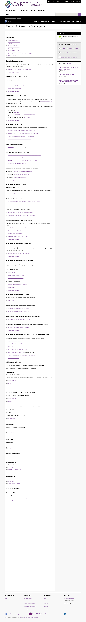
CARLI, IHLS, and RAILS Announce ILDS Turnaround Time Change (68, 81)
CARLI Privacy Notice (34, 617)
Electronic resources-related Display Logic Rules (18, 230)
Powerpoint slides (11, 418)
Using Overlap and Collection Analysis (16, 85)
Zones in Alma (11, 300)
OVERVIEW (36, 21)
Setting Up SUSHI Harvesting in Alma (16, 275)
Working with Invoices (12, 346)
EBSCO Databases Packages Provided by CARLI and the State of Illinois (23, 160)
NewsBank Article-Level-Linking (15, 233)
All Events (46, 606)
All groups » (26, 609)
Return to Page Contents (13, 72)
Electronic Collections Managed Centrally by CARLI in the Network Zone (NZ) (24, 155)
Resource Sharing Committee (30, 606)
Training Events (47, 609)
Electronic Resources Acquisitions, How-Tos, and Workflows (20, 53)
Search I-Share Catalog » (12, 614)
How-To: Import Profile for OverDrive (16, 352)
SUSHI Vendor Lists (12, 287)
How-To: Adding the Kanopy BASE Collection (17, 349)
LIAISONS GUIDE (55, 21)
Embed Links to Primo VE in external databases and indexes (20, 227)
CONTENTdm (7, 601)
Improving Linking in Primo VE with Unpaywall (18, 236)
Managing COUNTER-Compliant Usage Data (17, 284)
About (8, 14)
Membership (24, 10)
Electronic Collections (12, 45)
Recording (10, 383)
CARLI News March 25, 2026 (66, 74)
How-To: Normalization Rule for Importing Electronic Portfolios (21, 355)
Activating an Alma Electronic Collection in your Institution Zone (21, 130)
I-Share (19, 18)
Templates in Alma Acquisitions (14, 341)
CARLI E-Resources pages (46, 101)
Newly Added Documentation (14, 42)
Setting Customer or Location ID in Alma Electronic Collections (21, 215)
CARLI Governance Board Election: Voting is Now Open (68, 68)
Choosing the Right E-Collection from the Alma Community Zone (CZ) (23, 133)
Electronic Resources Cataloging (14, 52)
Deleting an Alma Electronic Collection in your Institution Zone (21, 136)
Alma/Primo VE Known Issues (69, 48)
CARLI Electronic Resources (14, 43)
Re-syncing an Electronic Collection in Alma (17, 82)
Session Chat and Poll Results (14, 483)
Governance (41, 10)
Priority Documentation (13, 40)
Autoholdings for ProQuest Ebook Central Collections (19, 319)
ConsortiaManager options (29, 114)
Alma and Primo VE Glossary (69, 57)
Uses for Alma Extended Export (14, 88)
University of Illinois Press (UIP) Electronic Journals (19, 157)
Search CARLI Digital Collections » (39, 613)
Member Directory (69, 1)
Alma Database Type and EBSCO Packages (17, 163)
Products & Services (12, 10)
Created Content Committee (29, 603)
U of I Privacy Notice (26, 617)
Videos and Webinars (12, 55)
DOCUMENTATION (45, 21)
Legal (21, 617)
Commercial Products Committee (30, 601)
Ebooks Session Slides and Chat (14, 469)
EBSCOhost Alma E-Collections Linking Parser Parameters (20, 212)
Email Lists (60, 1)
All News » (69, 63)
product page (22, 110)
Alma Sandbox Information (69, 53)
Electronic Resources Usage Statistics (15, 50)
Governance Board (27, 598)
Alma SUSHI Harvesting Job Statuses (15, 278)
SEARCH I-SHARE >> (76, 21)
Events (33, 10)
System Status (62, 33)
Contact (78, 1)
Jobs (54, 1)
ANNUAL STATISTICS (65, 21)
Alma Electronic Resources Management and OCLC (19, 308)
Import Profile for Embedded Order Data (16, 343)
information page (26, 117)
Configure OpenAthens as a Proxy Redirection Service (19, 253)
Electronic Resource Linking (14, 47)
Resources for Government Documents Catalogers (18, 327)
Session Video (11, 467)
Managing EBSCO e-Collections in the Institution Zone (19, 69)
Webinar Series (11, 456)
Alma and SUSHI (11, 272)
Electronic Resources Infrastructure (15, 48)
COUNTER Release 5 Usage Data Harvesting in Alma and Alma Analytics (23, 497)
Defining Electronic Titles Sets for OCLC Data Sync (19, 311)
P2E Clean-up (11, 147)
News (49, 1)
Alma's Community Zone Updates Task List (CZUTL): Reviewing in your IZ (24, 201)
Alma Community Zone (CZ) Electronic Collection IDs (19, 139)
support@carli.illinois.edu (69, 598)
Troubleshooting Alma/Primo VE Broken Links (17, 193)
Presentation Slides (12, 380)
